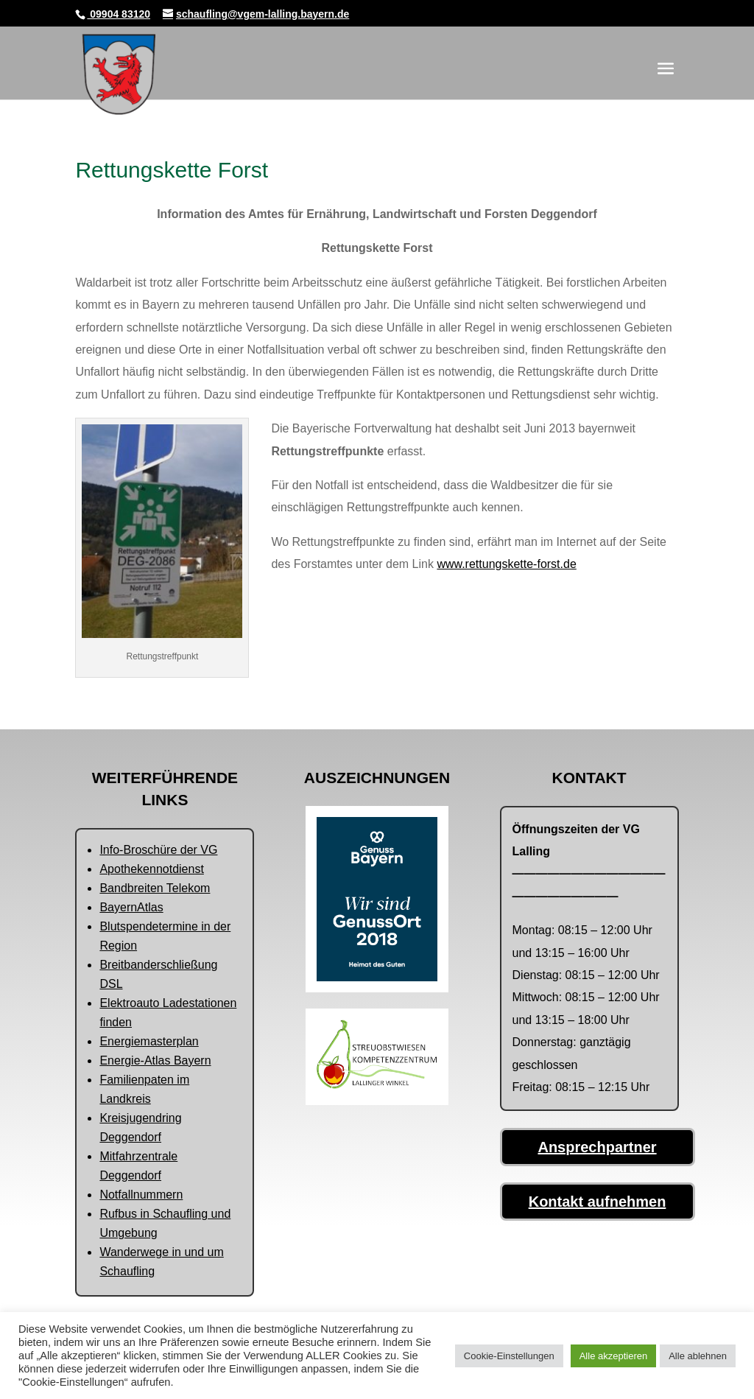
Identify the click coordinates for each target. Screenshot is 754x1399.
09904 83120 (118, 14)
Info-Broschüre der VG (158, 850)
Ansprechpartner (597, 1147)
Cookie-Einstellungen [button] (509, 1355)
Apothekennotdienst (151, 869)
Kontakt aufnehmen (597, 1201)
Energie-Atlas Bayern (155, 1060)
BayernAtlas (131, 907)
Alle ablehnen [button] (698, 1355)
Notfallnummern (141, 1194)
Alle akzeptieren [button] (613, 1355)
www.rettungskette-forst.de (506, 564)
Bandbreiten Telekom (154, 888)
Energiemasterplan (148, 1041)
